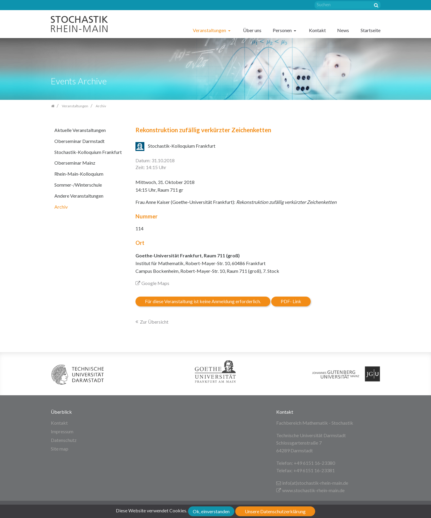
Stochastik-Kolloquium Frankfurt (88, 152)
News (343, 30)
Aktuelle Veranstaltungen (80, 130)
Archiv (61, 207)
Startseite (371, 30)
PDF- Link (291, 301)
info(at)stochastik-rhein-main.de (312, 483)
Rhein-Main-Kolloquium (78, 174)
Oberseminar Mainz (74, 163)
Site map (59, 448)
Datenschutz (64, 440)
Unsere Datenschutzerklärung (275, 511)
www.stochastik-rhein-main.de (310, 490)
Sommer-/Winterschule (78, 185)
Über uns (252, 30)
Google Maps (152, 283)
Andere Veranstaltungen (78, 196)
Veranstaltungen (210, 30)
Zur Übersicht (154, 322)
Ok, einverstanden (211, 511)
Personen (283, 30)
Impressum (62, 431)
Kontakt (317, 30)
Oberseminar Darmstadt (79, 141)
